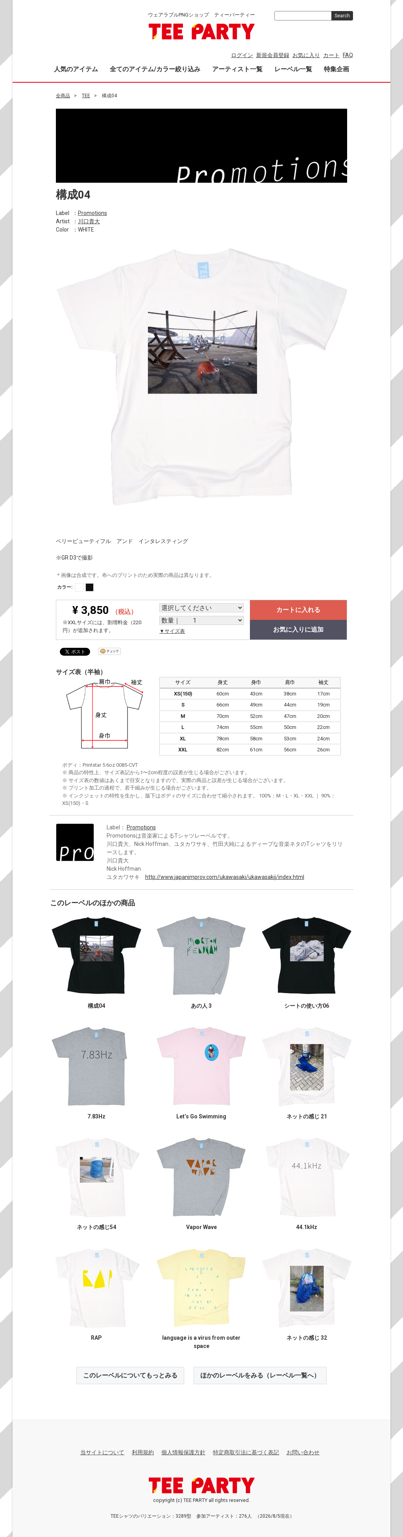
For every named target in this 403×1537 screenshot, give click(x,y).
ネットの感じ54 (96, 1227)
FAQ (348, 55)
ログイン (242, 55)
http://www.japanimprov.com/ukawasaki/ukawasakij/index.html (224, 876)
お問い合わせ (303, 1452)
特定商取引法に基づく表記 (246, 1452)
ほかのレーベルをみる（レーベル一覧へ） (260, 1375)
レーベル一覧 (293, 69)
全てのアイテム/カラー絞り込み (155, 69)
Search (342, 16)
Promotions (92, 213)
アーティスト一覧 (237, 69)
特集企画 (336, 69)
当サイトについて (102, 1452)
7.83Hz (96, 1116)
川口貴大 (89, 221)
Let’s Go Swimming (201, 1116)
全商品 (63, 95)
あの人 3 (201, 1005)
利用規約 (143, 1452)
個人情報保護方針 (183, 1452)
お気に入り (306, 55)
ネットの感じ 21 (307, 1116)
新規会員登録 (272, 55)
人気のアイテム (76, 69)
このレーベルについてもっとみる (130, 1375)
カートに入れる (298, 610)
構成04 (96, 1005)
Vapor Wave (201, 1227)
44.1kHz (306, 1227)
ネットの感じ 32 (307, 1337)
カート (331, 55)
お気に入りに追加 (298, 629)
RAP (96, 1337)
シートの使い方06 (306, 1005)
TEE (86, 95)
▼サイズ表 (172, 631)
